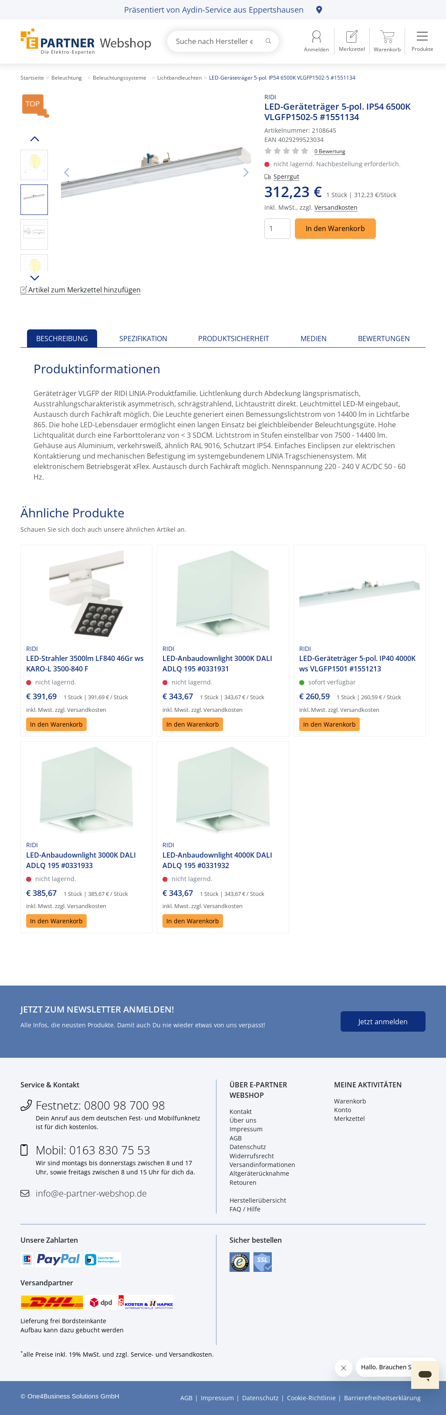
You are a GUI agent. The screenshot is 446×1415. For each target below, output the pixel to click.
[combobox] (223, 41)
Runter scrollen (34, 278)
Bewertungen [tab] (384, 338)
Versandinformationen (262, 1164)
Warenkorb (350, 1101)
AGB (236, 1138)
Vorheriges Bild (66, 173)
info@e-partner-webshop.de (91, 1193)
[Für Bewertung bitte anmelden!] (329, 151)
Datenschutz (248, 1147)
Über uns (243, 1120)
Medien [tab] (314, 338)
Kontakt (241, 1111)
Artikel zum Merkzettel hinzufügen (80, 290)
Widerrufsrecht (252, 1156)
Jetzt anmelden (383, 1021)
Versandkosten (336, 207)
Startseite (32, 77)
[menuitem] (351, 41)
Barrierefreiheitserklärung (382, 1398)
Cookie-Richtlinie (311, 1398)
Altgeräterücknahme (259, 1173)
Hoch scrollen (34, 138)
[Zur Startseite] (83, 41)
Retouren (243, 1182)
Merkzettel (349, 1118)
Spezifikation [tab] (143, 338)
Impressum (246, 1129)
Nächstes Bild (246, 173)
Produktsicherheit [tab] (233, 338)
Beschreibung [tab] (62, 338)
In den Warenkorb (335, 228)
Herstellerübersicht (258, 1200)
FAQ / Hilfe (245, 1209)
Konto (342, 1110)
